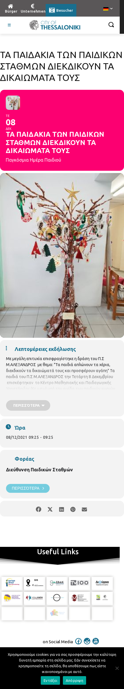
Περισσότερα (28, 488)
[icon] (78, 643)
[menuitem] (108, 9)
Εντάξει (50, 680)
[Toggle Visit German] (9, 25)
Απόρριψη (74, 680)
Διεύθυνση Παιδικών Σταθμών (39, 469)
